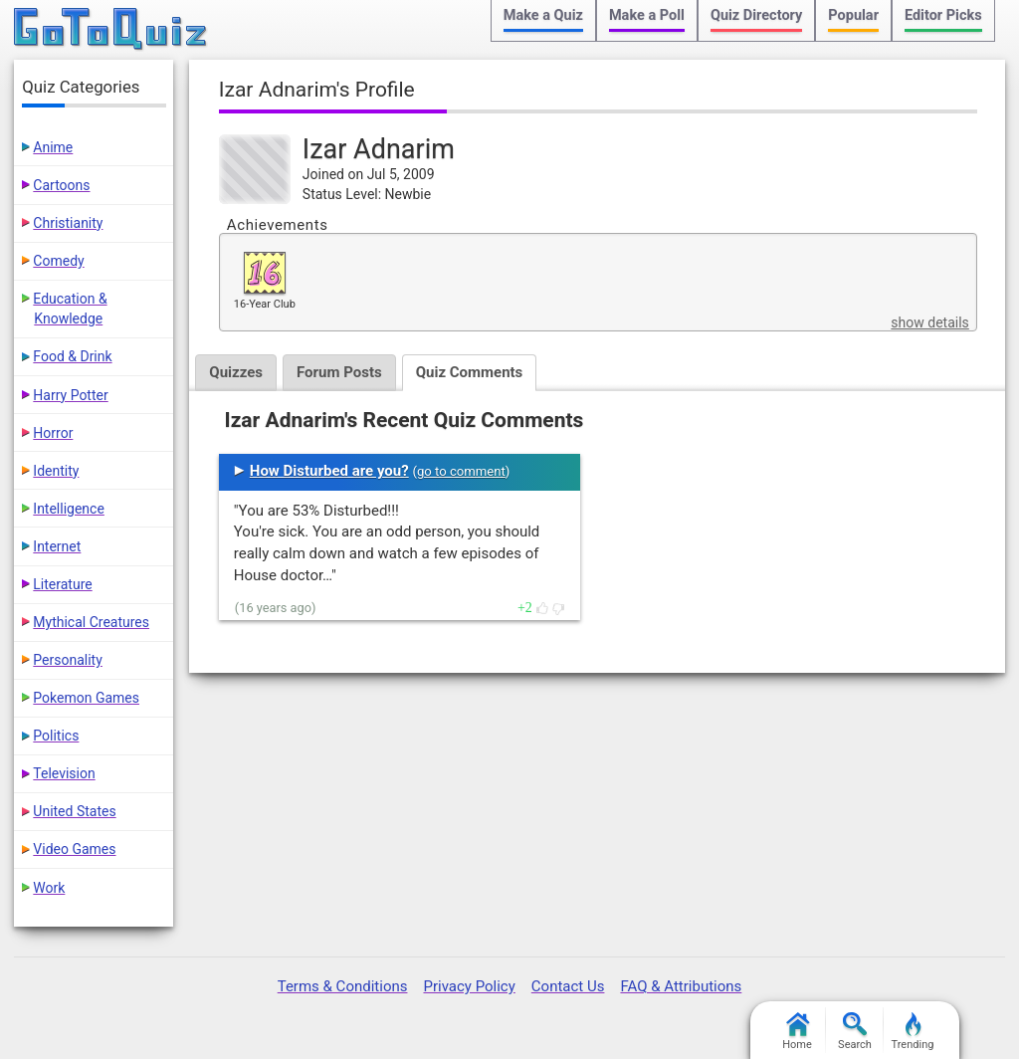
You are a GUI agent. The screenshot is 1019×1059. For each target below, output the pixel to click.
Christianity (67, 223)
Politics (56, 735)
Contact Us (568, 986)
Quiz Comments (469, 372)
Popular (853, 15)
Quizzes (236, 372)
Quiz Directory (756, 15)
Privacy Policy (468, 986)
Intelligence (68, 509)
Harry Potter (70, 395)
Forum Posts (339, 372)
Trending (913, 1031)
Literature (62, 584)
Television (64, 773)
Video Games (74, 849)
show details (929, 322)
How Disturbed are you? (329, 471)
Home (797, 1031)
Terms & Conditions (343, 986)
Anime (53, 147)
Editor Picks (943, 15)
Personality (67, 660)
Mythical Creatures (91, 622)
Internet (57, 546)
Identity (56, 471)
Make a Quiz (543, 15)
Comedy (58, 261)
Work (49, 888)
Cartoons (61, 185)
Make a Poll (647, 15)
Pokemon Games (86, 698)
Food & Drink (72, 356)
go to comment (461, 471)
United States (74, 811)
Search (855, 1031)
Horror (53, 433)
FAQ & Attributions (680, 986)
